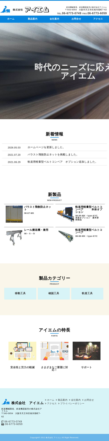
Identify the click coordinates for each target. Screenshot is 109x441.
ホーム (10, 19)
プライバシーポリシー (72, 403)
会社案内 (54, 19)
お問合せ (76, 19)
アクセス (98, 19)
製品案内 (32, 19)
